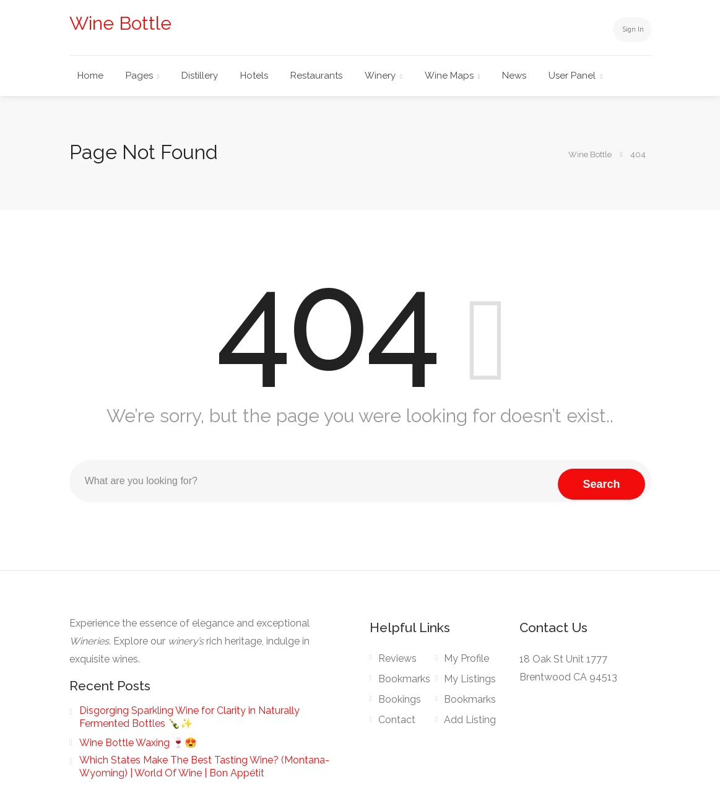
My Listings (470, 679)
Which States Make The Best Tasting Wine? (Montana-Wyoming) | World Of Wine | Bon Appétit (204, 766)
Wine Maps (449, 75)
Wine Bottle (120, 23)
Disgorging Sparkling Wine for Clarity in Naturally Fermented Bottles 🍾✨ (189, 717)
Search (601, 481)
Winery (380, 75)
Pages (139, 75)
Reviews (397, 658)
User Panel (572, 75)
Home (90, 75)
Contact (396, 720)
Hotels (254, 75)
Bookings (399, 699)
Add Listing (470, 720)
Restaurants (316, 75)
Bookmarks (404, 679)
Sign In (626, 29)
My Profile (466, 658)
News (514, 75)
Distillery (199, 75)
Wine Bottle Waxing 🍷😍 (138, 743)
